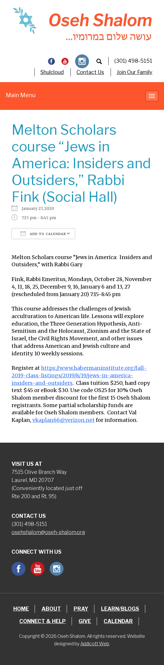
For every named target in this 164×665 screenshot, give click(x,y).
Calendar (118, 621)
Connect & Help (42, 621)
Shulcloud (52, 72)
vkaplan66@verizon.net (63, 420)
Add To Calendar (43, 233)
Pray (81, 609)
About (51, 609)
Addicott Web (94, 643)
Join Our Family (134, 72)
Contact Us (90, 72)
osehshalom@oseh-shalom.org (48, 532)
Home (21, 609)
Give (85, 621)
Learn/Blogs (120, 609)
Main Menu (21, 95)
